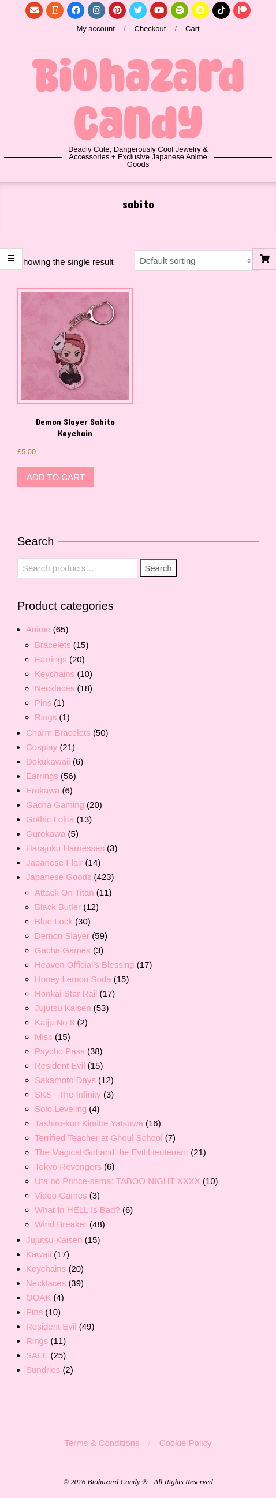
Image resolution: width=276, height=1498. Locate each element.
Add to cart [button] (56, 477)
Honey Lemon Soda (73, 979)
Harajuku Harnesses (65, 848)
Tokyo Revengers (68, 1166)
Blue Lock (54, 921)
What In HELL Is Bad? (77, 1210)
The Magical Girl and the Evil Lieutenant (111, 1152)
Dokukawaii (48, 761)
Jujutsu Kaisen (63, 1008)
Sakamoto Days (65, 1080)
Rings (46, 717)
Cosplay (41, 747)
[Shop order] (197, 260)
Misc (44, 1037)
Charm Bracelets (58, 732)
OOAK (38, 1297)
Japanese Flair (54, 862)
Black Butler (58, 907)
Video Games (61, 1195)
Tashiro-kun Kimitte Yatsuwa (89, 1123)
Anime (38, 629)
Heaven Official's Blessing (85, 964)
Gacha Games (63, 950)
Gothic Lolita (50, 819)
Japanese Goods (58, 877)
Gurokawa (45, 833)
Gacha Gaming (55, 805)
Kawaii (38, 1254)
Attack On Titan (64, 892)
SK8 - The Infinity (68, 1094)
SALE (37, 1355)
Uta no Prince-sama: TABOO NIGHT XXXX (117, 1181)
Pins (43, 702)
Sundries (43, 1370)
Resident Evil (60, 1065)
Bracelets (53, 645)
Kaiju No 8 (54, 1022)
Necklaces (54, 688)
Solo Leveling (61, 1109)
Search (158, 568)
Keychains (54, 674)
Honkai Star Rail (66, 993)
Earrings (51, 659)
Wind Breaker (61, 1224)
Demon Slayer (62, 936)
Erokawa (42, 790)
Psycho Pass (60, 1051)
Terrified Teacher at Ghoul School (99, 1138)
